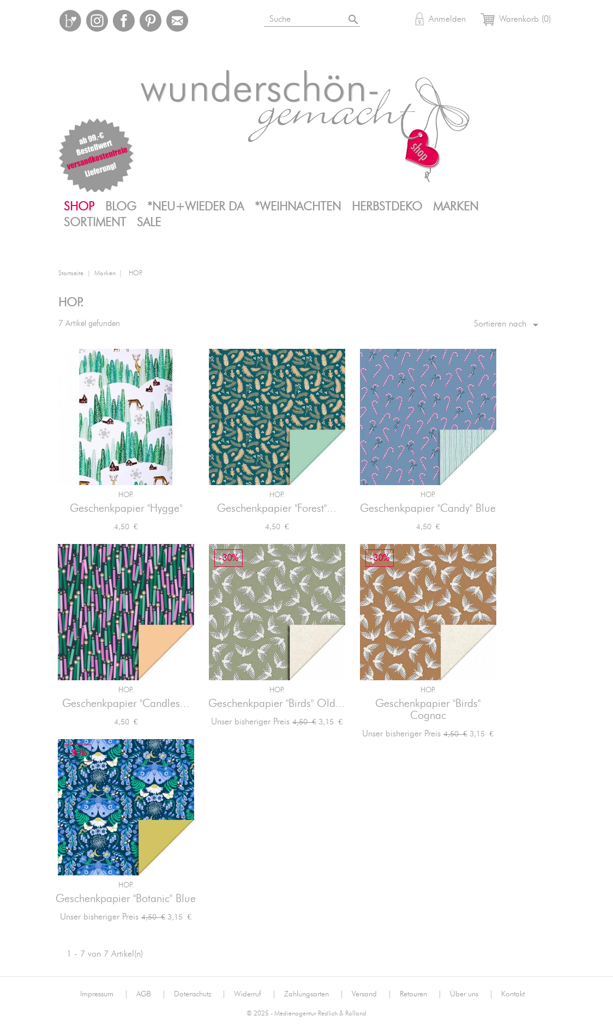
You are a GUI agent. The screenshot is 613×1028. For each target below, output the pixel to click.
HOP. (126, 495)
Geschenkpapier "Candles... (126, 703)
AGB (151, 994)
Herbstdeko (387, 207)
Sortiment (95, 222)
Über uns (471, 994)
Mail (177, 21)
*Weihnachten (298, 207)
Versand (372, 994)
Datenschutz (200, 994)
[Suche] (325, 17)
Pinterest (150, 21)
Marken (455, 207)
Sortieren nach (508, 324)
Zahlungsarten (314, 994)
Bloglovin (70, 21)
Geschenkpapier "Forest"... (276, 508)
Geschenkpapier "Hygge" (126, 508)
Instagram (97, 21)
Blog (120, 207)
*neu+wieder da (195, 207)
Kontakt (513, 994)
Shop (79, 207)
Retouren (421, 994)
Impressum (104, 994)
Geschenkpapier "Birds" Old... (276, 703)
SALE (149, 222)
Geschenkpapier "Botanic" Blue (126, 898)
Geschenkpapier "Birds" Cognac (427, 709)
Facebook (124, 21)
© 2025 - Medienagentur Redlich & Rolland (306, 1014)
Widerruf (255, 994)
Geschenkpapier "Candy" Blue (428, 508)
